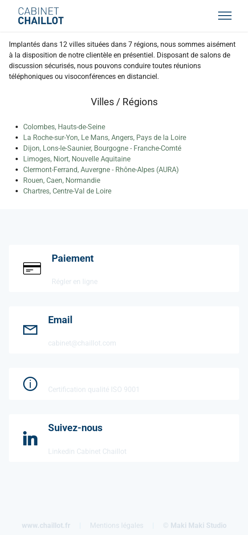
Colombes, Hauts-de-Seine (64, 127)
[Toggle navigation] (225, 15)
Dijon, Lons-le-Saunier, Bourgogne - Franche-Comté (102, 148)
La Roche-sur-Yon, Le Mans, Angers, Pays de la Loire (104, 137)
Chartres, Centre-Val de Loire (67, 191)
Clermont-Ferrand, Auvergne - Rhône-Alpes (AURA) (101, 169)
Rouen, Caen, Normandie (61, 180)
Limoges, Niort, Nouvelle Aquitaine (76, 159)
